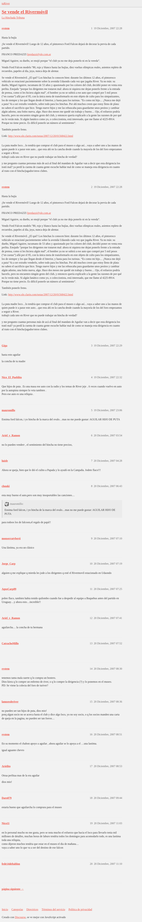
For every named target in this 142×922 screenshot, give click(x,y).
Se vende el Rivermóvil (25, 11)
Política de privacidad (80, 909)
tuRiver (6, 3)
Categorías (17, 909)
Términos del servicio (53, 909)
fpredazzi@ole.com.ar (39, 54)
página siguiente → (13, 889)
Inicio (5, 909)
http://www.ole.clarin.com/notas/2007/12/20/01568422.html (40, 135)
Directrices (32, 909)
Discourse (20, 917)
